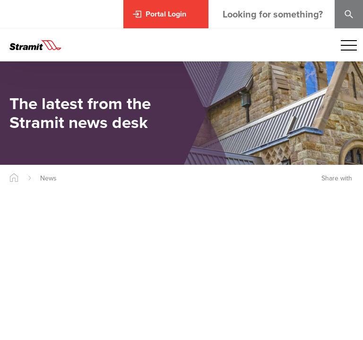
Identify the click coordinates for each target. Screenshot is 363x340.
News (48, 178)
